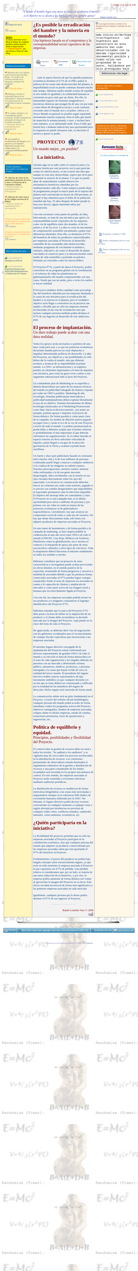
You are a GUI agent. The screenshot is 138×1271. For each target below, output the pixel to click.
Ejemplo (112, 181)
